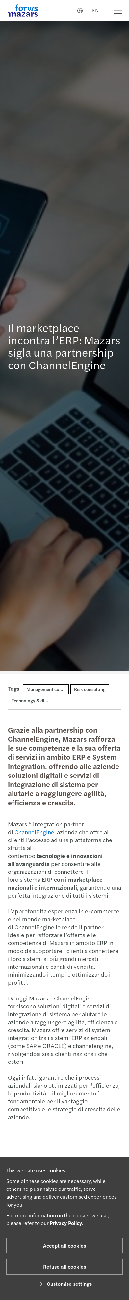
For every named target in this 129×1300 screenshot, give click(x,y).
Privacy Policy (66, 1223)
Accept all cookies (64, 1245)
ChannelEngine (31, 832)
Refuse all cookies (64, 1266)
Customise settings (65, 1283)
